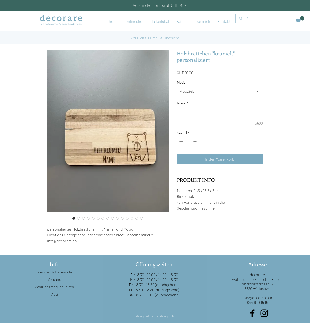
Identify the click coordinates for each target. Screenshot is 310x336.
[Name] (220, 113)
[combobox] (220, 91)
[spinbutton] (188, 141)
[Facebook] (252, 313)
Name (182, 103)
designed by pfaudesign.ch (155, 316)
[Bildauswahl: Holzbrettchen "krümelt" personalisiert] (73, 218)
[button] (300, 19)
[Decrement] (181, 141)
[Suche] (252, 18)
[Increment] (195, 141)
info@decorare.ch (257, 297)
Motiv (181, 82)
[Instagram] (264, 313)
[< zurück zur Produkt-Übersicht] (155, 38)
